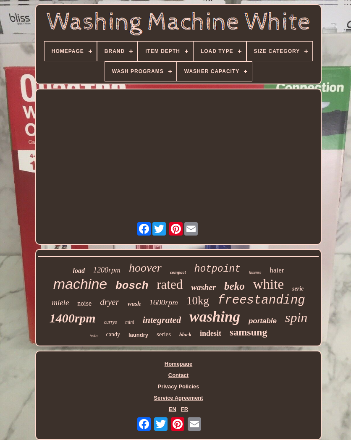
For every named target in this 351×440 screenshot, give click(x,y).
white (268, 284)
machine (80, 284)
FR (184, 409)
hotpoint (217, 269)
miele (60, 302)
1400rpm (73, 318)
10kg (197, 300)
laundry (138, 335)
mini (129, 322)
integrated (162, 319)
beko (234, 286)
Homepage (178, 364)
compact (178, 272)
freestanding (261, 300)
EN (172, 409)
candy (113, 334)
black (185, 334)
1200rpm (106, 270)
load (79, 270)
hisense (255, 272)
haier (277, 270)
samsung (248, 332)
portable (263, 321)
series (164, 334)
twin (94, 335)
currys (110, 322)
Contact (178, 375)
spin (296, 317)
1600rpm (163, 302)
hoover (145, 267)
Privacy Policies (178, 386)
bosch (131, 286)
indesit (210, 333)
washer (203, 287)
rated (170, 284)
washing (214, 317)
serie (298, 288)
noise (84, 303)
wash (134, 303)
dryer (109, 302)
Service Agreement (178, 398)
